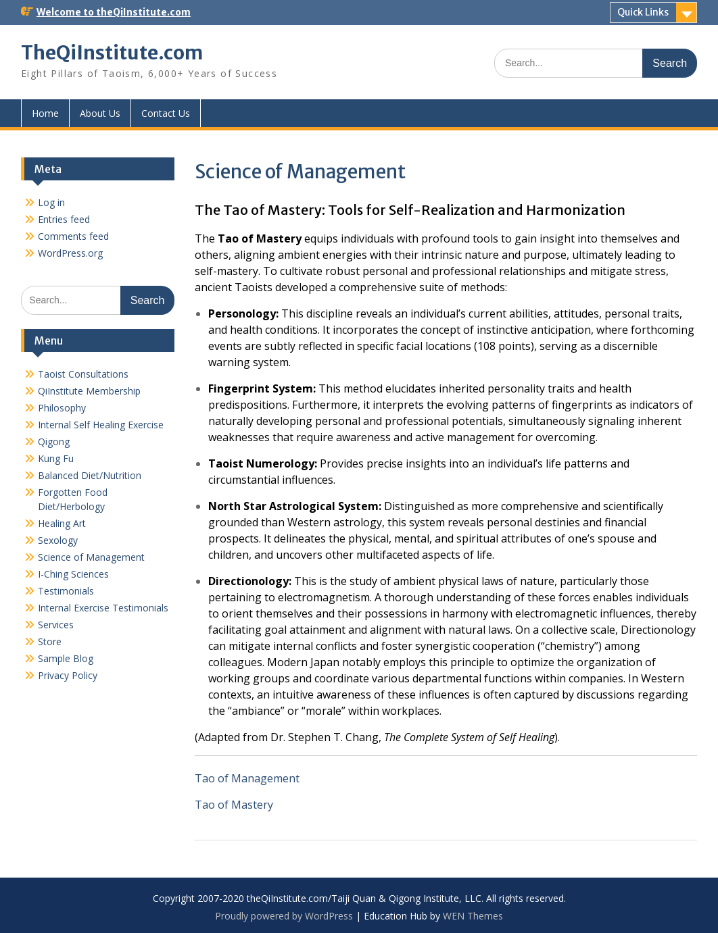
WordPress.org (70, 253)
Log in (51, 202)
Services (56, 624)
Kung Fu (56, 458)
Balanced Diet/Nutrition (89, 475)
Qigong (54, 441)
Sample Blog (65, 658)
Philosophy (62, 407)
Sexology (58, 540)
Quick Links (643, 12)
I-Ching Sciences (73, 574)
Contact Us (165, 113)
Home (45, 113)
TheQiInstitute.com (112, 53)
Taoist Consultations (83, 374)
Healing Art (62, 523)
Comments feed (73, 236)
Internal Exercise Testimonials (103, 607)
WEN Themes (473, 915)
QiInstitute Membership (89, 390)
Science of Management (91, 557)
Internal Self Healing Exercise (101, 424)
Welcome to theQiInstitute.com (114, 12)
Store (50, 641)
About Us (100, 113)
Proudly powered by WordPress (284, 915)
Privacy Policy (67, 675)
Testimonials (66, 590)
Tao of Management (247, 778)
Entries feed (64, 219)
